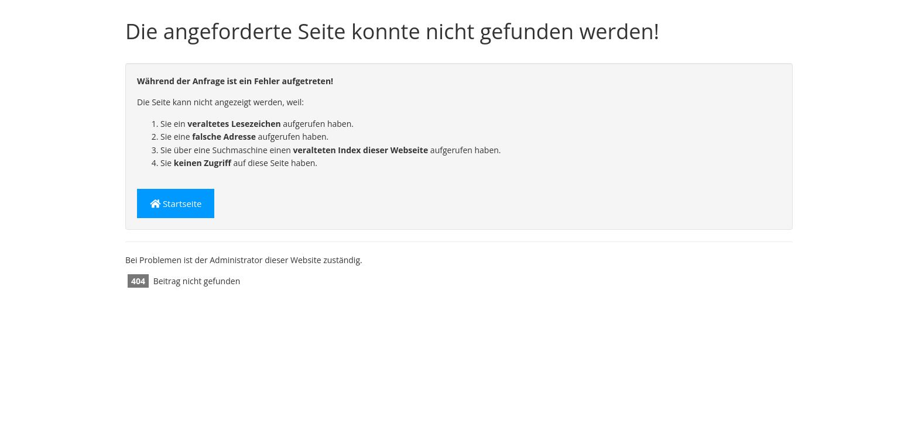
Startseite (175, 203)
